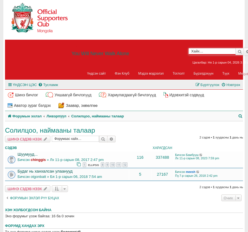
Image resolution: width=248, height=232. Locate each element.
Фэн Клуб (122, 73)
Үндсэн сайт (96, 73)
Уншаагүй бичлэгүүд (73, 95)
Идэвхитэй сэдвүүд (186, 95)
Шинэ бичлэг (26, 95)
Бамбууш (192, 155)
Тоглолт (179, 73)
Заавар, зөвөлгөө (82, 105)
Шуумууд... (28, 154)
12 (125, 165)
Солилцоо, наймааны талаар (50, 130)
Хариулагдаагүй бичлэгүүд (132, 95)
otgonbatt (38, 177)
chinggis (38, 160)
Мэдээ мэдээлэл (151, 73)
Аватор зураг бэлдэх (32, 105)
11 (118, 165)
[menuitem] (48, 85)
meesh (190, 171)
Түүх (225, 73)
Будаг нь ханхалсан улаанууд (45, 171)
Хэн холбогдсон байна (28, 210)
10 (112, 165)
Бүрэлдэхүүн (203, 73)
